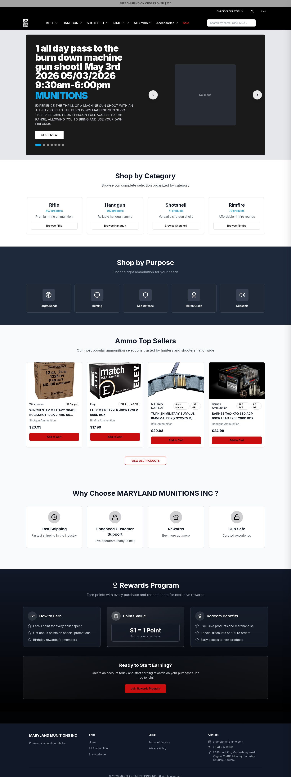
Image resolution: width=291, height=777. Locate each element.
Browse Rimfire (237, 225)
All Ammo (141, 23)
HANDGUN (70, 23)
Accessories (165, 23)
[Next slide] (257, 94)
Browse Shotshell (176, 225)
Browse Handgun (115, 225)
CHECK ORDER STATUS (230, 11)
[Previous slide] (153, 94)
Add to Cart (54, 436)
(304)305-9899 (223, 747)
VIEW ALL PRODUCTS (145, 460)
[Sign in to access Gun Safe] (263, 23)
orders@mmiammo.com (228, 741)
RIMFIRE (119, 23)
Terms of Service (159, 742)
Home (92, 742)
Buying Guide (97, 754)
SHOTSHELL (96, 23)
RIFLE (50, 23)
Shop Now (49, 135)
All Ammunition (98, 748)
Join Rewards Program (145, 688)
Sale (186, 23)
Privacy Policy (157, 748)
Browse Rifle (54, 225)
